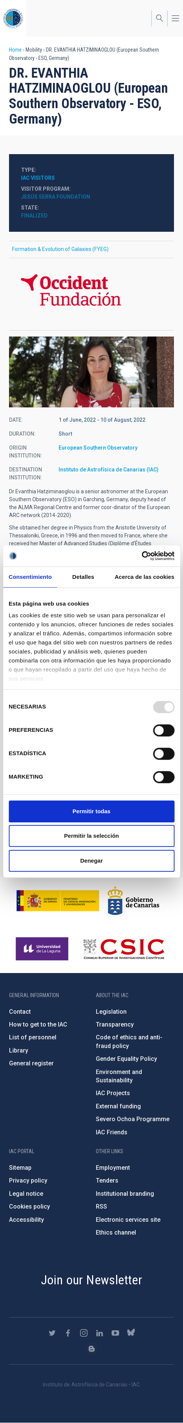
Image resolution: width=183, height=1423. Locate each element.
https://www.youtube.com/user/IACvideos (115, 1333)
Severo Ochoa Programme (132, 1119)
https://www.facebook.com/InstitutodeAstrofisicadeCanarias (68, 1333)
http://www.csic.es (123, 948)
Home (15, 50)
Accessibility (26, 1219)
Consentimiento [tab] (30, 577)
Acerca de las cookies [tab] (144, 577)
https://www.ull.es (43, 949)
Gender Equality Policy (126, 1058)
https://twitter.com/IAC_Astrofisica (52, 1333)
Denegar (91, 860)
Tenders (107, 1180)
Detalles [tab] (83, 577)
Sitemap (20, 1167)
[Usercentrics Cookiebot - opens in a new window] (141, 556)
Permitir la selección (91, 835)
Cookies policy (29, 1206)
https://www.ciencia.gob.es (58, 901)
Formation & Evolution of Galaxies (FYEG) (60, 249)
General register (31, 1063)
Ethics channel (116, 1232)
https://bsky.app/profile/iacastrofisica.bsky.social (131, 1333)
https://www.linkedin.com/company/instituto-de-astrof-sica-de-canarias (99, 1333)
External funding (118, 1106)
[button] (91, 372)
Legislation (111, 1011)
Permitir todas (91, 811)
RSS (101, 1206)
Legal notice (26, 1193)
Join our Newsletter (91, 1279)
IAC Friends (111, 1132)
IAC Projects (113, 1093)
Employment (113, 1167)
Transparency (115, 1024)
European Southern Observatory (98, 448)
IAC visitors (38, 178)
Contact (20, 1011)
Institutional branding (125, 1193)
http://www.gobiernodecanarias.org (133, 901)
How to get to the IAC (38, 1024)
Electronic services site (128, 1219)
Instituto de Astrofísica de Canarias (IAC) (109, 470)
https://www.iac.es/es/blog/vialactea (92, 1349)
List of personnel (32, 1037)
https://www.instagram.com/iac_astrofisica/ (84, 1333)
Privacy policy (28, 1180)
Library (18, 1050)
